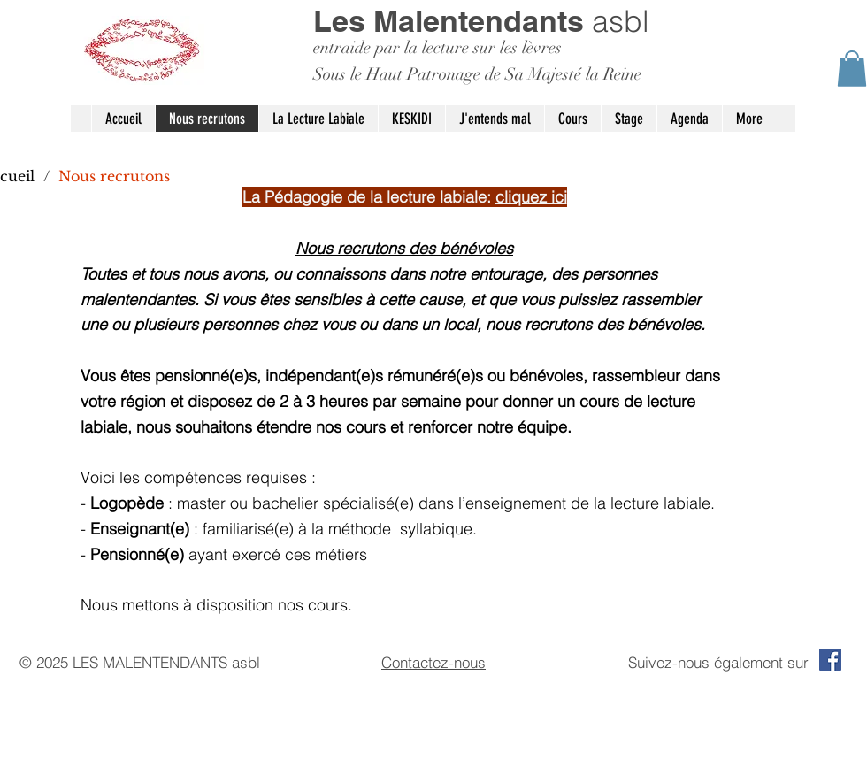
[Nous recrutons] (114, 176)
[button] (852, 68)
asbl (481, 21)
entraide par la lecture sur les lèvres (437, 47)
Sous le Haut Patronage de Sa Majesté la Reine (477, 74)
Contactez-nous (433, 662)
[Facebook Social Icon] (830, 660)
